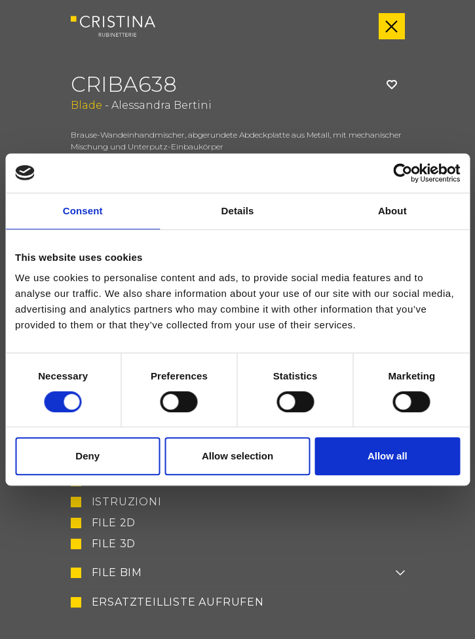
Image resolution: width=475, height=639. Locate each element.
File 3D (114, 544)
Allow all (388, 455)
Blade (86, 105)
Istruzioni (127, 502)
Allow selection (237, 455)
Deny (87, 455)
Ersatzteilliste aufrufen (178, 602)
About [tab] (392, 210)
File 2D (114, 523)
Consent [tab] (83, 210)
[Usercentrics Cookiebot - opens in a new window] (402, 173)
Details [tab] (237, 210)
